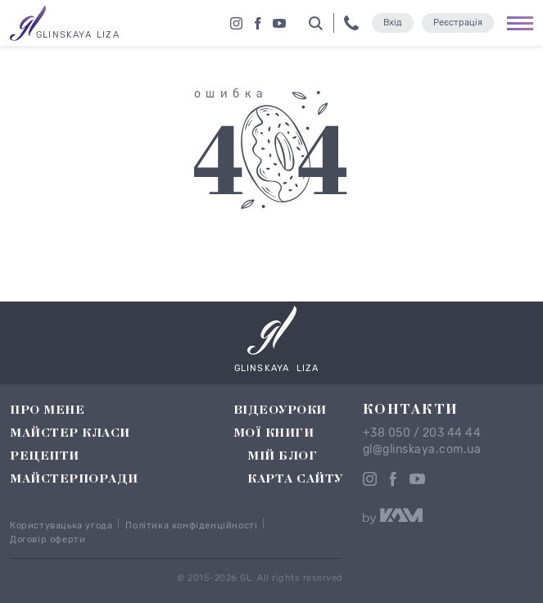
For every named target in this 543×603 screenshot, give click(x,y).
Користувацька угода (61, 525)
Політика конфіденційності (191, 525)
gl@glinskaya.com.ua (422, 449)
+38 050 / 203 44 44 (422, 433)
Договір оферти (47, 539)
